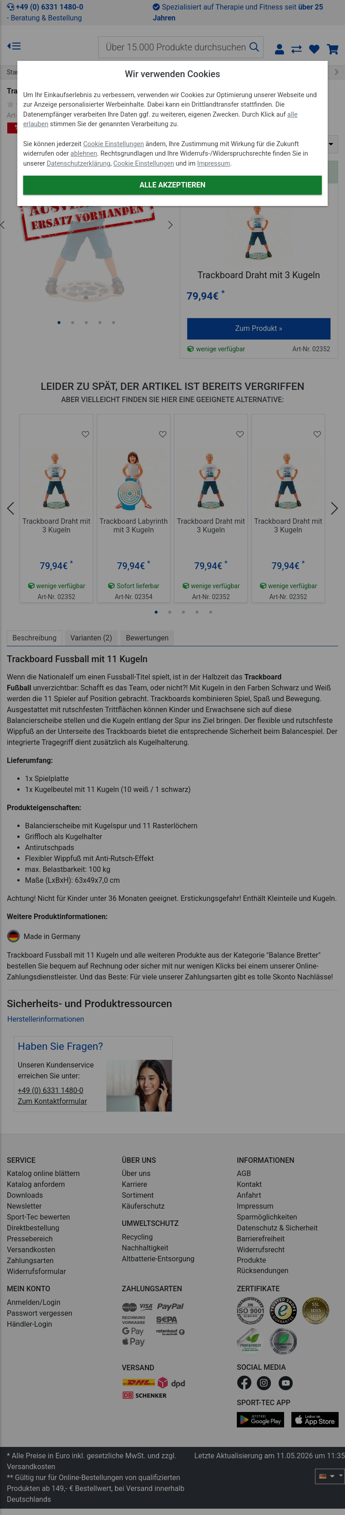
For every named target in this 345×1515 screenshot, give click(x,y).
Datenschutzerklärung (78, 163)
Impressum (213, 163)
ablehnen (83, 153)
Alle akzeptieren (172, 185)
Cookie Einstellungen (113, 144)
